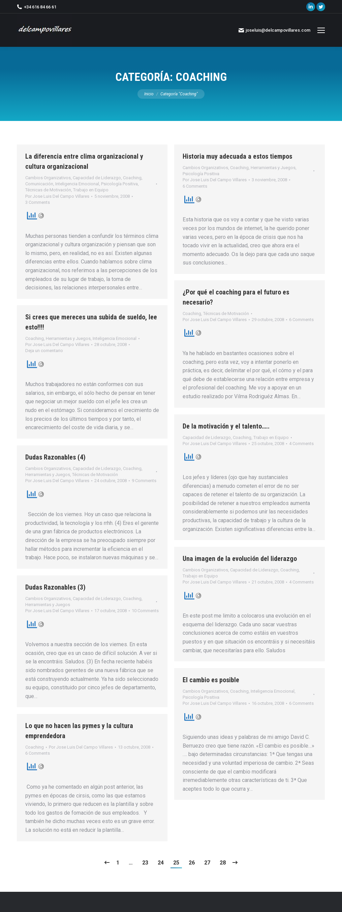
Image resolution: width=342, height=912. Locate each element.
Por (57, 196)
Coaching (132, 177)
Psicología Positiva (119, 183)
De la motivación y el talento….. (226, 426)
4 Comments (301, 443)
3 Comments (37, 202)
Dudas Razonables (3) (55, 587)
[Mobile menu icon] (321, 30)
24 (161, 862)
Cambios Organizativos (48, 177)
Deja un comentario (44, 350)
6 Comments (195, 186)
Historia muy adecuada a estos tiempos (237, 156)
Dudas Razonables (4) (55, 457)
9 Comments (144, 480)
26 (192, 862)
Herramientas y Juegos (273, 167)
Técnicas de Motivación (48, 189)
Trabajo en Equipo (90, 189)
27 (207, 862)
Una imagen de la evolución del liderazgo (240, 559)
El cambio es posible (211, 680)
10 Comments (145, 610)
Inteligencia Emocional (77, 183)
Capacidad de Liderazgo (97, 177)
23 (145, 862)
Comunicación (39, 183)
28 (223, 862)
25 (176, 862)
